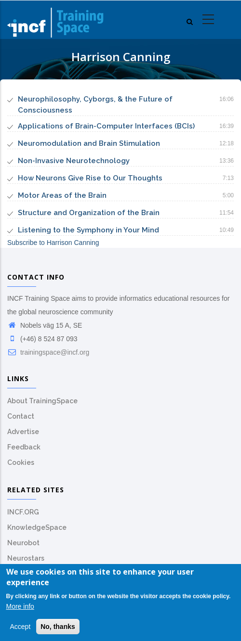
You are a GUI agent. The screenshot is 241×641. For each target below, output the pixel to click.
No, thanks (57, 626)
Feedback (23, 447)
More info (20, 607)
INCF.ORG (23, 512)
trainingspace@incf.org (48, 352)
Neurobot (23, 543)
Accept (20, 626)
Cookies (20, 462)
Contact (20, 416)
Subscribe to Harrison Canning (53, 242)
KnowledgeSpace (37, 527)
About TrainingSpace (42, 401)
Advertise (23, 432)
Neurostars (25, 558)
